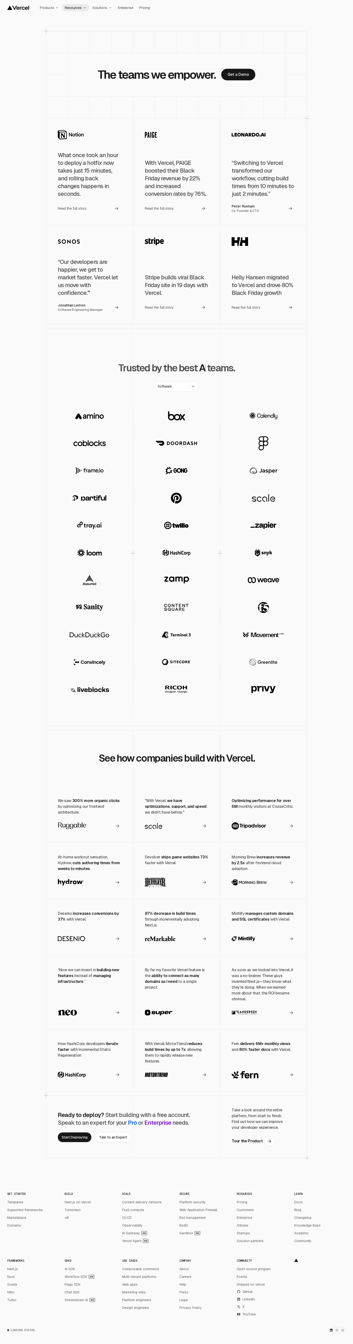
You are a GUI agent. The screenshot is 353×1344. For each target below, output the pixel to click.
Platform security (192, 1202)
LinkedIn (246, 1299)
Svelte (12, 1284)
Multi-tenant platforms (139, 1277)
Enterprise (125, 8)
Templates (15, 1202)
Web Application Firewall (198, 1210)
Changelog (302, 1217)
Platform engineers (136, 1300)
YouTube (246, 1314)
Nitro (11, 1292)
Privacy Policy (190, 1308)
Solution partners (250, 1241)
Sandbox (189, 1233)
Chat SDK (72, 1292)
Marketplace (16, 1217)
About (184, 1269)
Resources (76, 8)
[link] (238, 74)
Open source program (254, 1269)
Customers (245, 1210)
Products (49, 8)
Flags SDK (73, 1284)
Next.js (12, 1269)
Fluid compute (133, 1210)
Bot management (192, 1217)
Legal (183, 1300)
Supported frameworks (25, 1210)
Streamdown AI (80, 1300)
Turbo (11, 1300)
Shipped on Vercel (251, 1284)
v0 (66, 1217)
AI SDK (70, 1269)
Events (242, 1277)
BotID (183, 1225)
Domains (14, 1225)
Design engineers (135, 1308)
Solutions (102, 8)
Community (303, 1241)
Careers (185, 1277)
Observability (132, 1225)
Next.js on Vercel (78, 1202)
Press (183, 1292)
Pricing (144, 8)
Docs (298, 1202)
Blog (297, 1210)
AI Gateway (134, 1233)
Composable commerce (140, 1269)
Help (182, 1284)
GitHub (245, 1292)
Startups (243, 1233)
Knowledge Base (307, 1225)
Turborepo (73, 1210)
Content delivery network (142, 1202)
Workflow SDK (79, 1277)
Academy (301, 1233)
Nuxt (11, 1277)
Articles (242, 1225)
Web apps (130, 1284)
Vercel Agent (135, 1241)
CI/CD (127, 1217)
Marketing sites (134, 1292)
